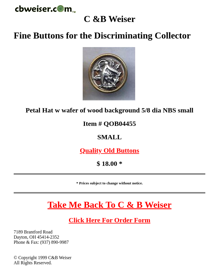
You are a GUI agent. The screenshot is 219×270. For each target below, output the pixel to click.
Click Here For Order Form (110, 220)
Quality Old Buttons (109, 150)
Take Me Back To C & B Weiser (110, 205)
